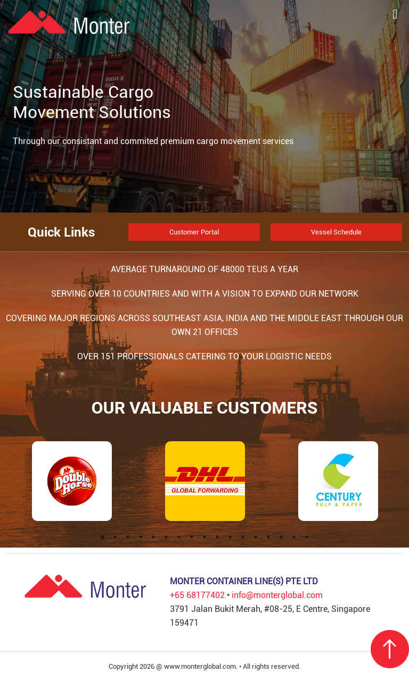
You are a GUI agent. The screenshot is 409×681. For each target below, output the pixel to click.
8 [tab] (191, 537)
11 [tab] (230, 537)
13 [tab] (255, 537)
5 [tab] (153, 537)
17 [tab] (306, 537)
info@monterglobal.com (277, 595)
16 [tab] (294, 537)
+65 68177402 (197, 595)
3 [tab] (127, 537)
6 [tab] (166, 537)
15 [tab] (281, 537)
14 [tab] (268, 537)
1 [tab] (102, 537)
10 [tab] (217, 537)
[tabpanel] (72, 481)
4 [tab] (140, 537)
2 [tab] (115, 537)
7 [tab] (179, 537)
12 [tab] (243, 537)
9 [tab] (204, 537)
